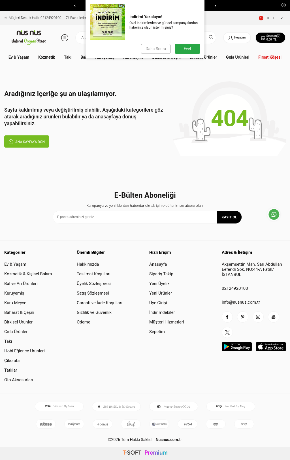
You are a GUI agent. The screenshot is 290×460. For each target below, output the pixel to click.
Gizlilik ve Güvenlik (94, 312)
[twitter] (227, 332)
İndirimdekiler (162, 312)
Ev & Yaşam (18, 57)
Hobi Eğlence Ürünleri (24, 350)
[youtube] (274, 317)
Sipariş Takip (161, 273)
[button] (74, 6)
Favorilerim (76, 18)
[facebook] (227, 317)
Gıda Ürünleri (237, 57)
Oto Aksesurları (18, 379)
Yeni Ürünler (160, 293)
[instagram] (258, 317)
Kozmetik (46, 57)
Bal (83, 57)
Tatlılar (10, 370)
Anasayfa (158, 264)
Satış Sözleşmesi (93, 293)
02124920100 (33, 18)
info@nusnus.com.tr (241, 302)
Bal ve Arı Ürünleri (21, 283)
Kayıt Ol (229, 217)
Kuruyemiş (14, 293)
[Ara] (210, 38)
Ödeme (83, 322)
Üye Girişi (158, 302)
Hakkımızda (88, 264)
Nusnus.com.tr (168, 439)
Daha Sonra (156, 48)
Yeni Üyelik (159, 283)
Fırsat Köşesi (270, 57)
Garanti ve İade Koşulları (99, 302)
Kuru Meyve (15, 302)
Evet (187, 48)
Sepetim (157, 331)
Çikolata (12, 360)
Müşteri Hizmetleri (166, 322)
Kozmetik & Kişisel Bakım (28, 273)
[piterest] (243, 317)
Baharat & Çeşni (19, 312)
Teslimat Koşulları (93, 273)
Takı (67, 57)
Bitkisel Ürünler (18, 322)
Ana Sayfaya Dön (27, 141)
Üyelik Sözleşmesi (94, 283)
